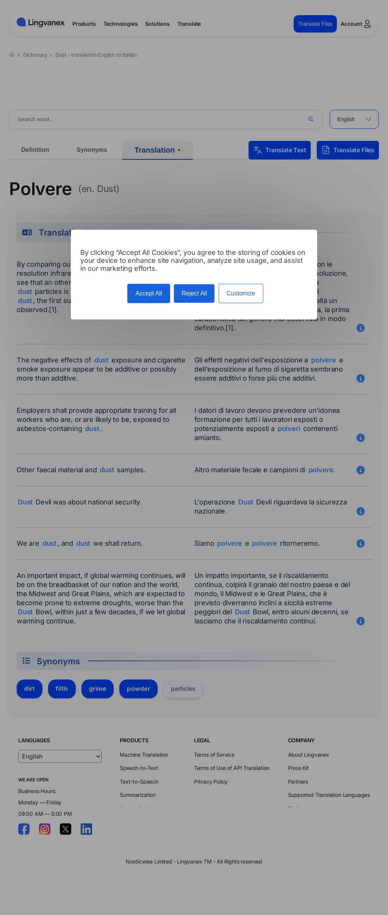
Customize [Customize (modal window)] (241, 293)
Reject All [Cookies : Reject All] (194, 293)
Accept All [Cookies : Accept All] (148, 293)
